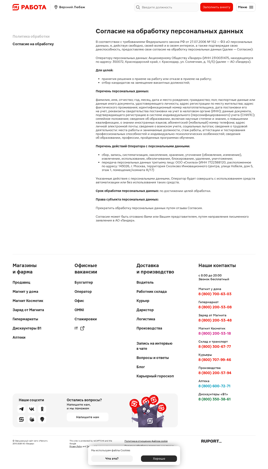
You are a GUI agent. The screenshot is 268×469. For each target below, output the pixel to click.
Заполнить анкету (216, 7)
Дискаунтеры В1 (27, 328)
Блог (140, 367)
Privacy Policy (76, 446)
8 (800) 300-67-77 (214, 346)
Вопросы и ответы (152, 358)
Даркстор (145, 310)
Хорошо (156, 458)
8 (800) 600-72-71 (214, 386)
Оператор (83, 291)
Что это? (112, 458)
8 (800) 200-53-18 (214, 333)
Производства (149, 328)
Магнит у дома (25, 291)
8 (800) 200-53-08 (215, 307)
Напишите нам (87, 417)
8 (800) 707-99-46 (214, 360)
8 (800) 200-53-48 (215, 320)
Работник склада (151, 291)
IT (80, 328)
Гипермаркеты (25, 319)
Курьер (142, 301)
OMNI (79, 310)
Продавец (21, 282)
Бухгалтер (84, 282)
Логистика (145, 319)
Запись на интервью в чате (154, 346)
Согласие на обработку (33, 44)
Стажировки (86, 319)
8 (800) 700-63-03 (214, 294)
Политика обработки (31, 36)
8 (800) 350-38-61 (214, 399)
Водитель (145, 282)
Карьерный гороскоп (155, 376)
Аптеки (19, 337)
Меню (246, 7)
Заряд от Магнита (28, 310)
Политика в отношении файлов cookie (146, 441)
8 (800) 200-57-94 (214, 373)
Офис (79, 301)
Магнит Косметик (28, 301)
